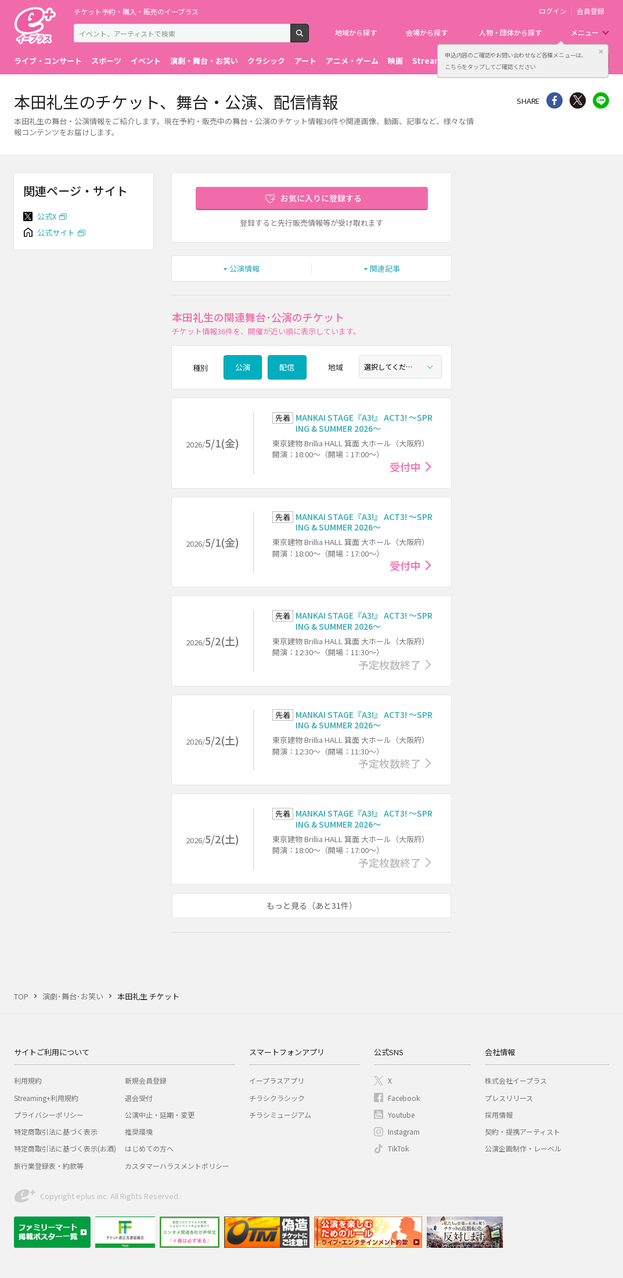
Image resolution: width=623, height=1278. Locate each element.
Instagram (404, 1131)
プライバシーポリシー (49, 1115)
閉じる (601, 51)
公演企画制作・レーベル (523, 1148)
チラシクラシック (277, 1098)
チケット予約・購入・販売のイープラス (136, 11)
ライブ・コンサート (48, 60)
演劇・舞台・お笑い (204, 60)
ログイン (553, 11)
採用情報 (499, 1115)
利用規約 (28, 1080)
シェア (554, 100)
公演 (242, 367)
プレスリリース (509, 1098)
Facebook (404, 1098)
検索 (308, 37)
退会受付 (139, 1098)
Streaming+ (435, 60)
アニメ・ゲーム (352, 60)
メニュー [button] (585, 32)
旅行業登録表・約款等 (49, 1166)
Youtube (401, 1115)
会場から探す (427, 32)
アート (305, 60)
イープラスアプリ (276, 1080)
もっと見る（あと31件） (312, 905)
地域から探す (356, 32)
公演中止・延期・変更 (160, 1115)
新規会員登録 (146, 1080)
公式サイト (56, 232)
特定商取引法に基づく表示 (56, 1131)
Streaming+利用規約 (46, 1098)
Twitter (578, 100)
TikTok (398, 1148)
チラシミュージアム (280, 1115)
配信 (286, 367)
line (601, 100)
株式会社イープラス (516, 1080)
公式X (46, 216)
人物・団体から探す (510, 32)
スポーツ (106, 60)
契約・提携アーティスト (522, 1131)
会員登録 (590, 11)
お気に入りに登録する (321, 198)
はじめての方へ (149, 1148)
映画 (395, 60)
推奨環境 (139, 1131)
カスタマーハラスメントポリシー (177, 1166)
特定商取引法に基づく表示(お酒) (65, 1148)
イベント (146, 60)
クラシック (266, 60)
